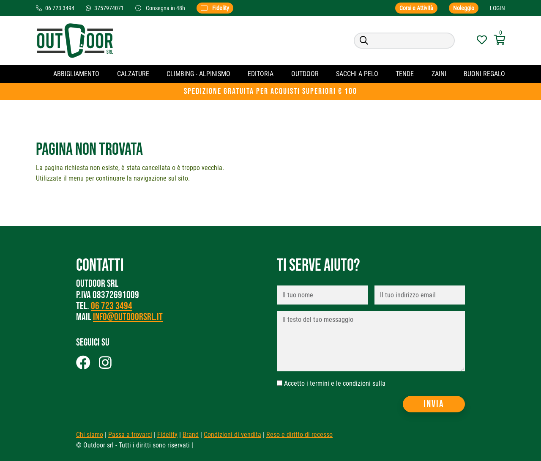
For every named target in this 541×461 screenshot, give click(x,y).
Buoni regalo (484, 74)
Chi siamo (89, 435)
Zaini (439, 74)
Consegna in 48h (160, 8)
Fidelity (215, 8)
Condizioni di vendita (232, 435)
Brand (191, 435)
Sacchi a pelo (357, 74)
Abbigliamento (76, 74)
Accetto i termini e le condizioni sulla (334, 383)
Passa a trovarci (130, 435)
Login (497, 8)
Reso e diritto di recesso (299, 435)
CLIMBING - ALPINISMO (198, 74)
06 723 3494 (111, 306)
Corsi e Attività (416, 8)
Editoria (260, 74)
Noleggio (463, 8)
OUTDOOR (305, 74)
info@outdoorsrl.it (128, 317)
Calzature (133, 74)
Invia (434, 404)
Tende (405, 74)
